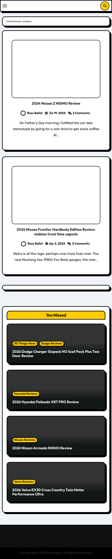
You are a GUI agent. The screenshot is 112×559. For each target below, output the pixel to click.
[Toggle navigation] (5, 5)
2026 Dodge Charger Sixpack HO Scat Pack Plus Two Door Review (55, 353)
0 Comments (81, 243)
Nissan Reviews (24, 440)
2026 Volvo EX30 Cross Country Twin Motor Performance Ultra (48, 492)
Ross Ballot (32, 113)
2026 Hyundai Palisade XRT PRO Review (45, 402)
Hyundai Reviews (26, 394)
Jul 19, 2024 (57, 113)
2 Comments (81, 113)
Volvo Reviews (24, 482)
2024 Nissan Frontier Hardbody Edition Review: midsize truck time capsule (56, 231)
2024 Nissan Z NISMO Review (56, 103)
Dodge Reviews (51, 343)
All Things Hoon (25, 343)
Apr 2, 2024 (57, 243)
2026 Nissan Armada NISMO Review (42, 448)
